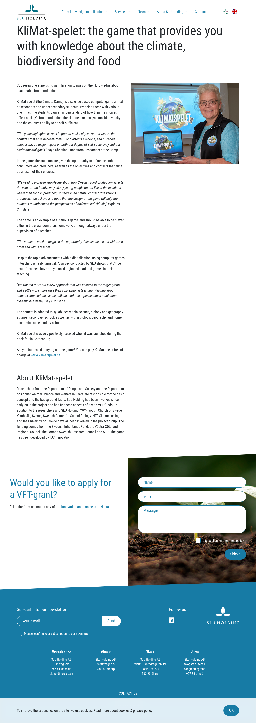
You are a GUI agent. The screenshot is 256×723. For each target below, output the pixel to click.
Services (120, 12)
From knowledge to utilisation (83, 12)
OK (231, 710)
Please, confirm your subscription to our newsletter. (57, 634)
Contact (200, 12)
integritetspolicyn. (234, 541)
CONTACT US (128, 693)
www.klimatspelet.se (45, 355)
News (142, 12)
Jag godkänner (224, 541)
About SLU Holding (170, 12)
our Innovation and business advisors (82, 507)
